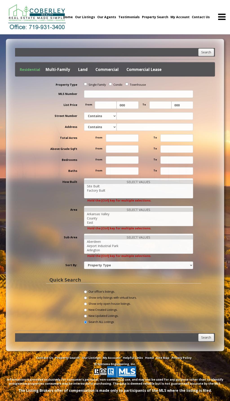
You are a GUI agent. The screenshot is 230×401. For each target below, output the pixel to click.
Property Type (66, 85)
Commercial (107, 69)
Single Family (95, 85)
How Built (69, 182)
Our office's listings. (99, 291)
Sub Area (70, 237)
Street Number (66, 116)
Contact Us (201, 17)
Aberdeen (138, 241)
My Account (180, 17)
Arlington (138, 250)
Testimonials (129, 17)
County (138, 218)
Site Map (162, 358)
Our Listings (85, 17)
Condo (115, 85)
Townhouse (135, 85)
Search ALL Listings (99, 322)
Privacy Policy (182, 358)
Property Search (155, 17)
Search (206, 52)
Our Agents (106, 17)
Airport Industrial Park (138, 246)
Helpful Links (133, 358)
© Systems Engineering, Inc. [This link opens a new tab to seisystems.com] (115, 364)
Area (73, 210)
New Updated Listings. (101, 316)
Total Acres (68, 138)
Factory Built (138, 190)
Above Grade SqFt (63, 149)
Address (71, 127)
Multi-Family (57, 69)
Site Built (138, 186)
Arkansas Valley (138, 214)
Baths (72, 171)
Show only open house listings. (107, 304)
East (138, 222)
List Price (70, 105)
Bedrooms (69, 160)
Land (83, 69)
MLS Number (67, 94)
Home (149, 358)
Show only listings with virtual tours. (110, 298)
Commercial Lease (143, 69)
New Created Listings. (101, 310)
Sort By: (71, 265)
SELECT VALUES (139, 182)
